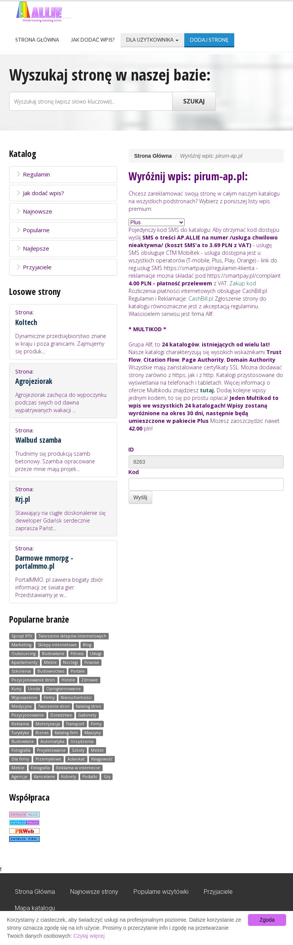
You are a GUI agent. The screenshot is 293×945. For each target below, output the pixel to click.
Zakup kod (242, 283)
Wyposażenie (24, 697)
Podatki (89, 776)
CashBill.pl (200, 298)
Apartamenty (24, 662)
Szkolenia (21, 671)
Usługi (95, 653)
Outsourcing (23, 653)
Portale (78, 671)
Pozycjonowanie (27, 715)
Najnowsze (33, 211)
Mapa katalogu (35, 908)
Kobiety (68, 776)
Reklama (20, 724)
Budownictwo (50, 671)
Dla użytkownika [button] (152, 40)
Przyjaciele (33, 267)
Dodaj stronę (209, 40)
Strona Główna (37, 40)
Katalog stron (88, 706)
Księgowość (102, 759)
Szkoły (78, 750)
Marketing (21, 644)
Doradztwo (61, 715)
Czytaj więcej (89, 936)
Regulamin (32, 174)
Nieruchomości (76, 697)
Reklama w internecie (78, 767)
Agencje (19, 776)
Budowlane (53, 653)
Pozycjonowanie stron (33, 680)
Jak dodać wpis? (93, 40)
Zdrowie (89, 680)
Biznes (41, 732)
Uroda (34, 688)
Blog (87, 644)
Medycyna (21, 706)
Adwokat (76, 759)
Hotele (68, 680)
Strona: (63, 331)
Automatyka (52, 741)
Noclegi (70, 662)
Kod (134, 472)
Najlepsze (32, 248)
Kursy (16, 688)
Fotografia (21, 750)
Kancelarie (44, 776)
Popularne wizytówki (161, 891)
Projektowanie (51, 750)
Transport (75, 724)
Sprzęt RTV (21, 636)
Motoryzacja (47, 724)
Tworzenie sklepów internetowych (72, 636)
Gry (107, 776)
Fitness (77, 653)
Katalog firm (66, 732)
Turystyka (20, 732)
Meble (50, 662)
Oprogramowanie (63, 688)
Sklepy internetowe (57, 644)
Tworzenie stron (54, 706)
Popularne (32, 230)
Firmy (49, 697)
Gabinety (87, 715)
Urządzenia (82, 741)
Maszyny (92, 732)
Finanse (91, 662)
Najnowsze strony (94, 891)
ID (131, 450)
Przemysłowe (48, 759)
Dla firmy (20, 759)
